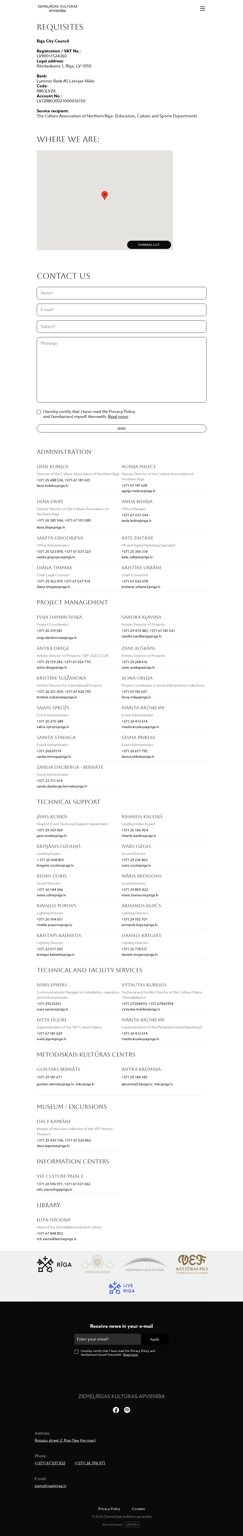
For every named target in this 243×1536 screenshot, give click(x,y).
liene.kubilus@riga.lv (52, 485)
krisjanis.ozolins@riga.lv (55, 865)
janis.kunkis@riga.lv (52, 835)
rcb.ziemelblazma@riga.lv (57, 1238)
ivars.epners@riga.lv (52, 1009)
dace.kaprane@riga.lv (53, 1145)
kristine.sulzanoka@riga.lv (57, 697)
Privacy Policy (109, 1508)
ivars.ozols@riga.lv (136, 865)
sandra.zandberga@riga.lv (142, 636)
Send (121, 428)
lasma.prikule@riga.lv (138, 756)
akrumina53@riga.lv (137, 1084)
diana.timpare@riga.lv (53, 586)
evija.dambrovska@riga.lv (57, 637)
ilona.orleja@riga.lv (136, 697)
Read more (118, 417)
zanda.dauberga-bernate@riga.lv (62, 786)
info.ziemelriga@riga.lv (54, 1189)
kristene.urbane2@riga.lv (141, 586)
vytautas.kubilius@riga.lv (141, 1009)
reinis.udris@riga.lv (51, 895)
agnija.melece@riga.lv (139, 490)
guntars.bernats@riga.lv (55, 1084)
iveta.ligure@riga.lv (51, 1038)
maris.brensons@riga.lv (140, 895)
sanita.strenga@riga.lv (54, 756)
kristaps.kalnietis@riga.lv (56, 954)
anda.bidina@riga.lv (137, 520)
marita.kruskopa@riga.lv (140, 726)
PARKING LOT (149, 244)
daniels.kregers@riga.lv (140, 954)
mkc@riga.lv (85, 1084)
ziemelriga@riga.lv (50, 1486)
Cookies (138, 1508)
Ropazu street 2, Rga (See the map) (65, 1440)
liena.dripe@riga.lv (51, 527)
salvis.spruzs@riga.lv (53, 726)
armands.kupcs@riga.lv (140, 924)
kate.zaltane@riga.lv (137, 557)
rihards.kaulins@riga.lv (139, 835)
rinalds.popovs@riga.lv (54, 924)
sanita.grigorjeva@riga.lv (56, 557)
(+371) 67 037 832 (50, 1463)
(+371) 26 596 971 (90, 1463)
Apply (154, 1339)
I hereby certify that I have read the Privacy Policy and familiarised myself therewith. (118, 1352)
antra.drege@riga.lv (52, 667)
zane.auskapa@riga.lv (138, 667)
